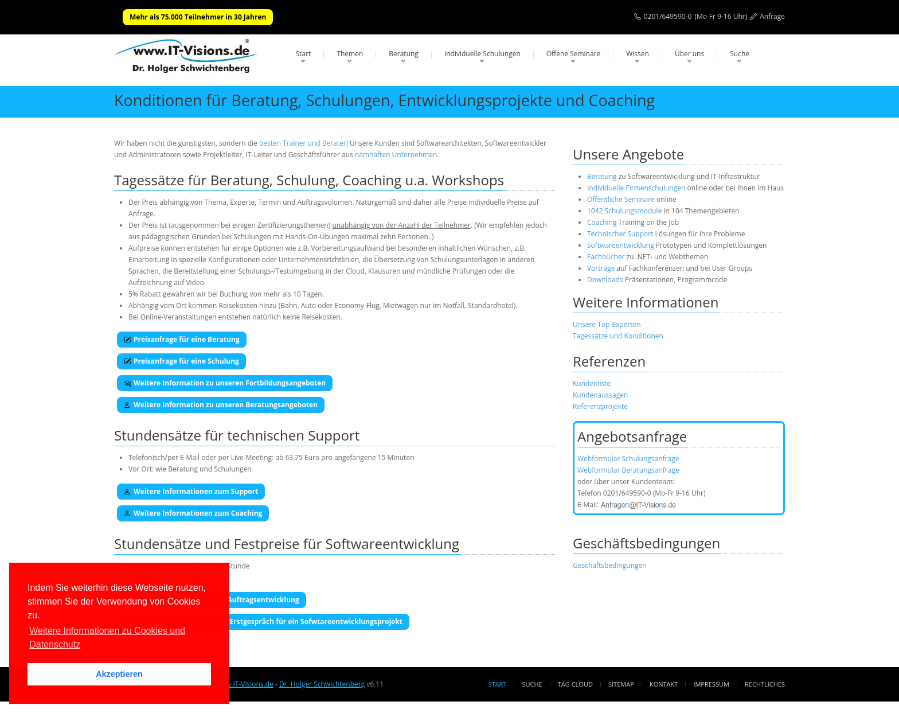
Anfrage (772, 16)
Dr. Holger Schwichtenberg (322, 684)
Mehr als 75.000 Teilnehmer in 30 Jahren (198, 17)
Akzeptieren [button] (119, 674)
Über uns (689, 54)
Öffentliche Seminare (621, 199)
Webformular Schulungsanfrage (628, 458)
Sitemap (621, 684)
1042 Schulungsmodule (625, 211)
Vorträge (601, 268)
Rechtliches (765, 684)
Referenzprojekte (600, 406)
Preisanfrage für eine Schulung (181, 361)
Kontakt (664, 684)
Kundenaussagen (600, 395)
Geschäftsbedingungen (610, 565)
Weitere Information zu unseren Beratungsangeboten (221, 405)
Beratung (404, 54)
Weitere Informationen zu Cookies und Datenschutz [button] (107, 637)
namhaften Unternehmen (396, 154)
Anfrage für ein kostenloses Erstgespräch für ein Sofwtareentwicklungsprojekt (263, 621)
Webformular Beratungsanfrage (628, 470)
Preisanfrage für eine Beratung (182, 339)
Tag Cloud (575, 684)
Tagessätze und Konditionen (618, 336)
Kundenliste (592, 383)
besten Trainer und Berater (302, 143)
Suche (739, 54)
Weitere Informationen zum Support (191, 491)
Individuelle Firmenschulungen (636, 188)
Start (303, 54)
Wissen (637, 54)
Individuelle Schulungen (482, 54)
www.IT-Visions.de (244, 684)
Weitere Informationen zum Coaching (193, 513)
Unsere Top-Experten (607, 324)
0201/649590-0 (668, 16)
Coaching (601, 222)
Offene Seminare (573, 54)
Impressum (711, 684)
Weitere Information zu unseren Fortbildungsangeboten (225, 383)
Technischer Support (620, 234)
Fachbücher (605, 257)
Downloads (605, 280)
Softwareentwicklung (620, 245)
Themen (350, 54)
